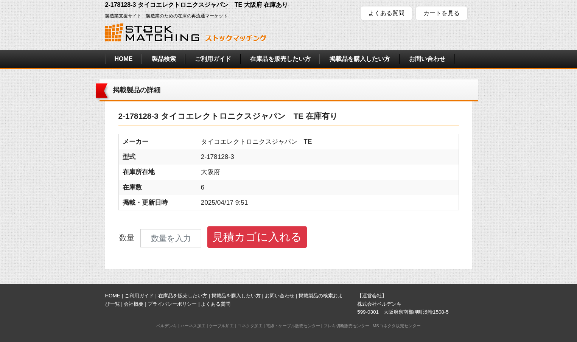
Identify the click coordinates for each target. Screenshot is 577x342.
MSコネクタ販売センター (397, 325)
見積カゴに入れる (257, 237)
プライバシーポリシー (172, 304)
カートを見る (441, 13)
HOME (124, 59)
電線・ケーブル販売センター (293, 325)
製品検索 (164, 59)
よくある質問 (386, 13)
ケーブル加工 (221, 325)
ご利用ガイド (213, 59)
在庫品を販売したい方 (280, 59)
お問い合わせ (427, 59)
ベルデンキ (166, 325)
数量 (126, 238)
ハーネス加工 (192, 325)
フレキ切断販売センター (346, 325)
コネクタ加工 (250, 325)
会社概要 (133, 304)
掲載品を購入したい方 (360, 59)
